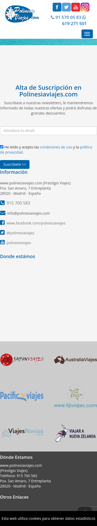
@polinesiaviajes (20, 232)
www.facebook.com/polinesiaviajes (35, 223)
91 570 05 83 (65, 17)
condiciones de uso (56, 147)
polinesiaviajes (18, 242)
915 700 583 (27, 475)
